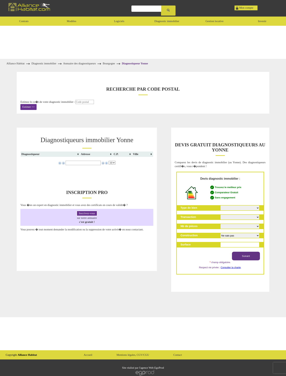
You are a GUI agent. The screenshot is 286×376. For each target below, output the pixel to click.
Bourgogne (109, 63)
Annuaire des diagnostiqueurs (79, 63)
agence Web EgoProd (152, 367)
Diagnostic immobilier (44, 63)
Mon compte (246, 7)
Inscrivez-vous (87, 213)
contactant (137, 229)
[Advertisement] (143, 42)
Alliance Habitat (15, 63)
